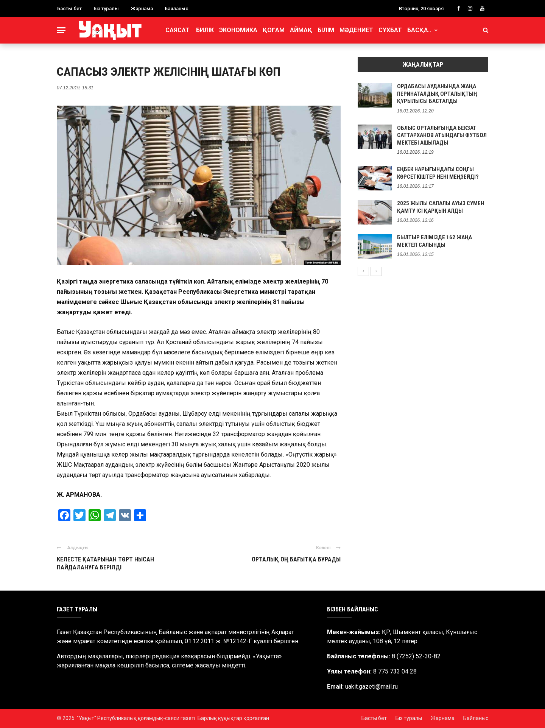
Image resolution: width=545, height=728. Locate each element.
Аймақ (301, 30)
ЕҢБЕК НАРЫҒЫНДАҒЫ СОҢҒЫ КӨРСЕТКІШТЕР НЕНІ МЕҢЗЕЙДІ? (438, 173)
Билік (205, 30)
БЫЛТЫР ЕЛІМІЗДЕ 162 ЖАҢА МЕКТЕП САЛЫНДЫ (434, 241)
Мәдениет (356, 30)
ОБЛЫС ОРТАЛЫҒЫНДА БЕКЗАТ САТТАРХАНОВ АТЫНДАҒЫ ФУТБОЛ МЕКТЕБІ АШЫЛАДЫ (442, 135)
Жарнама (142, 8)
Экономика (238, 30)
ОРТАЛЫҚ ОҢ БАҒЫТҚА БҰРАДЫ (296, 559)
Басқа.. (419, 30)
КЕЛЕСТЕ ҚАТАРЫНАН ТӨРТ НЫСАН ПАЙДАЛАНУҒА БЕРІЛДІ (105, 563)
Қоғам (274, 30)
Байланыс (176, 8)
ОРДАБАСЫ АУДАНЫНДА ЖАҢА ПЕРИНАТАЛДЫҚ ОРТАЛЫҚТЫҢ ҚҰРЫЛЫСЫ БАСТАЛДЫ (437, 93)
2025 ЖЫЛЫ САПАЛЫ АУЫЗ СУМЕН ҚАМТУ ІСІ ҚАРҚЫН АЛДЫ (440, 207)
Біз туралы (106, 8)
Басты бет (69, 8)
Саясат (177, 30)
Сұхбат (390, 30)
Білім (326, 30)
